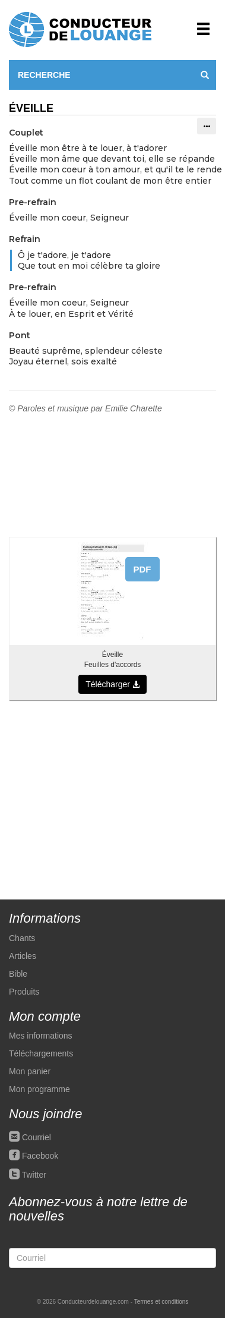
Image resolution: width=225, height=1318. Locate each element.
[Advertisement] (112, 794)
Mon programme (39, 1089)
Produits (24, 991)
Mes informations (40, 1035)
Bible (18, 974)
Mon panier (29, 1071)
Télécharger (112, 684)
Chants (22, 938)
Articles (22, 956)
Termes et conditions (161, 1301)
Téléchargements (41, 1053)
